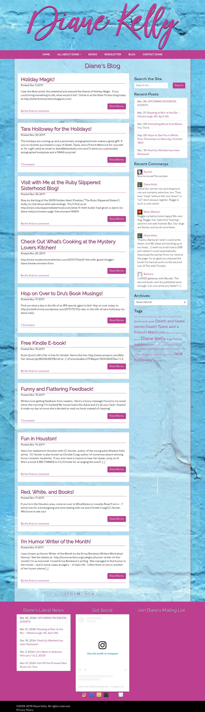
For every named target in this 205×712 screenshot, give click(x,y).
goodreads (98, 695)
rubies (113, 695)
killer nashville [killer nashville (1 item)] (176, 345)
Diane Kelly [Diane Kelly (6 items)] (153, 338)
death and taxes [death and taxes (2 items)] (144, 321)
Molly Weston (152, 212)
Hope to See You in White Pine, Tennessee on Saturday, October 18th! (160, 139)
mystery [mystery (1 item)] (150, 349)
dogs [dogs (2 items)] (169, 339)
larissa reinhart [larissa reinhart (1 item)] (140, 349)
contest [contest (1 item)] (179, 316)
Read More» (116, 106)
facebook (91, 695)
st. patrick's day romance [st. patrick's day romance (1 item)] (163, 354)
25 (92, 594)
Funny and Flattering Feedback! (57, 389)
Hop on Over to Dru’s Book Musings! (61, 293)
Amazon (106, 695)
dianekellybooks (100, 686)
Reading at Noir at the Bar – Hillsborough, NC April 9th (158, 114)
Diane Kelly (150, 184)
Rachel (148, 172)
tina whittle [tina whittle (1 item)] (157, 361)
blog (132, 54)
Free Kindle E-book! (43, 343)
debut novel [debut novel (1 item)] (170, 333)
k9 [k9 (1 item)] (169, 345)
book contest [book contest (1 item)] (139, 316)
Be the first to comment (35, 111)
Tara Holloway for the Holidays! (56, 129)
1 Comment (28, 164)
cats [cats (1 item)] (159, 316)
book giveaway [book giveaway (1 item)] (151, 316)
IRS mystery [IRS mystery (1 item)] (162, 345)
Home (46, 54)
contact (120, 695)
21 (64, 594)
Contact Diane (152, 54)
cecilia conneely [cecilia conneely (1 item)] (168, 316)
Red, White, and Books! (47, 492)
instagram (84, 695)
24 (85, 594)
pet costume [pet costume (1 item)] (174, 349)
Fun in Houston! (38, 438)
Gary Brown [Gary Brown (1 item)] (152, 345)
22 (71, 594)
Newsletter (113, 54)
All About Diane (68, 54)
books (92, 54)
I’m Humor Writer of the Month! (56, 541)
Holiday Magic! (37, 79)
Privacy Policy (24, 710)
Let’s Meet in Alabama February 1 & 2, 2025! (41, 653)
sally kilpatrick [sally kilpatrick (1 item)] (147, 354)
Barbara (148, 274)
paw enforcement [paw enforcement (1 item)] (161, 349)
